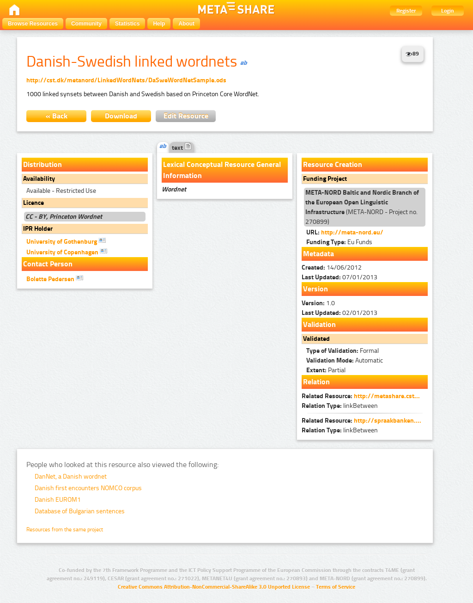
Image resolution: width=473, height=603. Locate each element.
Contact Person (48, 263)
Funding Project (325, 179)
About (186, 23)
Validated (316, 339)
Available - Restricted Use (61, 191)
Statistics (127, 23)
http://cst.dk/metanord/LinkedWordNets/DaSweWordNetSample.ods (126, 80)
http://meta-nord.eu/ (352, 232)
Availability (39, 179)
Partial (326, 370)
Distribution (42, 164)
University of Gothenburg (66, 241)
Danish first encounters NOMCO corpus (88, 488)
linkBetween (340, 406)
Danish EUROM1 (58, 500)
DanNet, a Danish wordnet (71, 476)
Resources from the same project (64, 529)
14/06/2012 (332, 267)
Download (121, 115)
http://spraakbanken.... (387, 421)
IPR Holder (38, 229)
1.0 (318, 303)
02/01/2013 (339, 313)
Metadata (318, 253)
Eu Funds (339, 242)
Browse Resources (33, 23)
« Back (56, 115)
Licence (33, 203)
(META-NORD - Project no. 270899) (362, 207)
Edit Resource (186, 115)
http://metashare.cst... (387, 396)
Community (86, 23)
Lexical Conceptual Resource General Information (222, 170)
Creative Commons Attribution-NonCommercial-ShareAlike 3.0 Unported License (214, 587)
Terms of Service (335, 587)
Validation (319, 324)
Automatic (344, 360)
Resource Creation (332, 164)
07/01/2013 (339, 277)
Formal (342, 351)
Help (159, 23)
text (182, 148)
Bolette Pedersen (54, 278)
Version (315, 288)
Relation (316, 381)
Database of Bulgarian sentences (80, 511)
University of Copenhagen (66, 251)
